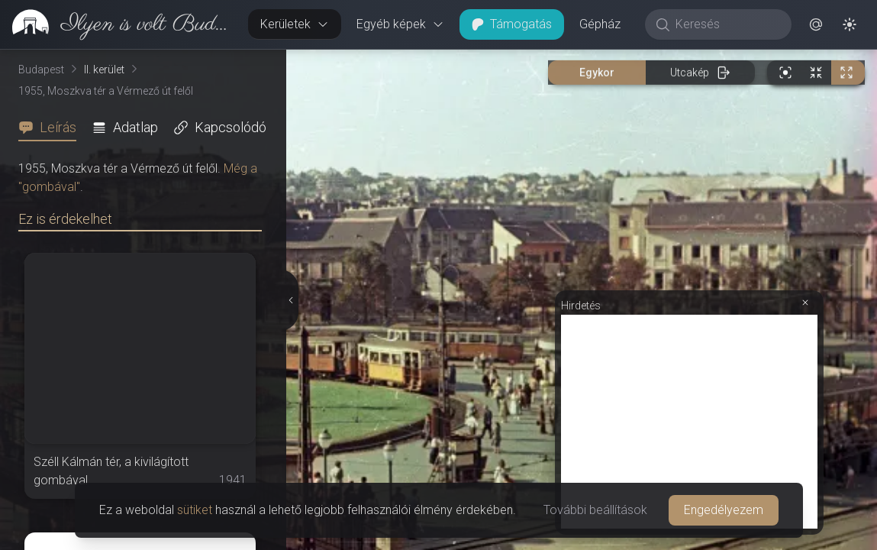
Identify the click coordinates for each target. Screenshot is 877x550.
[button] (816, 24)
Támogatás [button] (512, 24)
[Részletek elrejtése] (291, 300)
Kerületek (294, 24)
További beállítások (595, 510)
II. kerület (104, 69)
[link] (118, 24)
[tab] (51, 127)
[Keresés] (726, 24)
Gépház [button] (600, 24)
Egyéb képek (400, 24)
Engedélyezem (723, 510)
